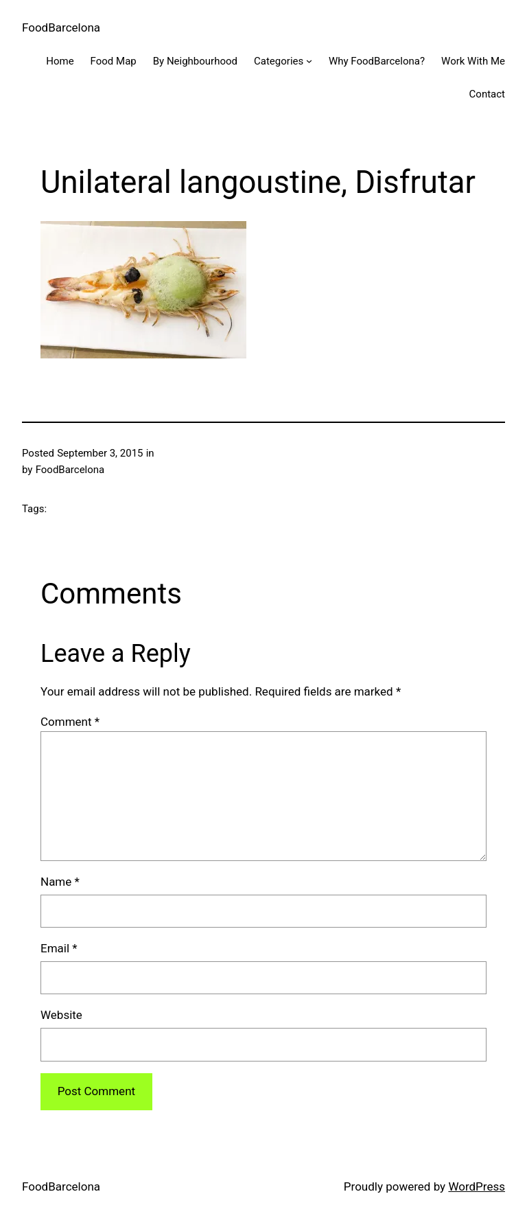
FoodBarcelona (61, 27)
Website (61, 1015)
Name (60, 881)
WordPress (476, 1186)
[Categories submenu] (309, 61)
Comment (69, 722)
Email (59, 948)
